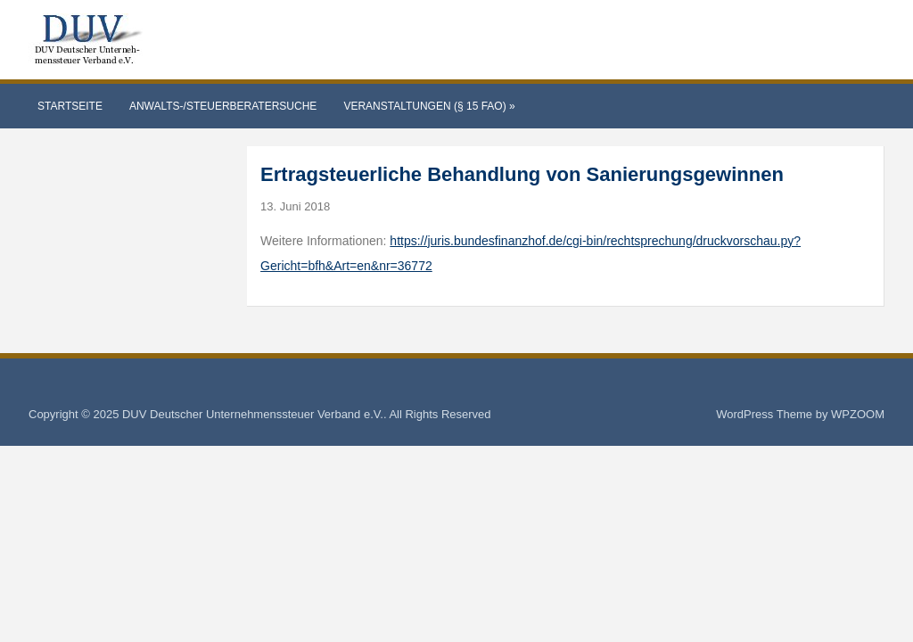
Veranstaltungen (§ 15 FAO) (428, 106)
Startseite (70, 106)
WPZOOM (857, 414)
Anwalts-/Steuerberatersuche (223, 106)
